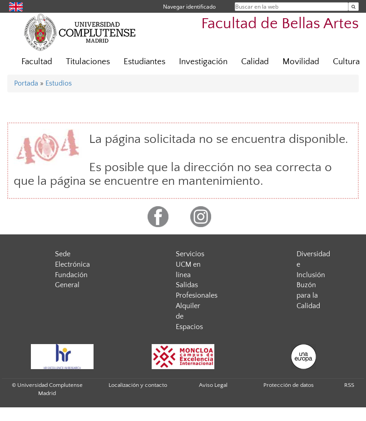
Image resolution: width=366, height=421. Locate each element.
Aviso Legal (213, 385)
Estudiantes (144, 61)
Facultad (36, 61)
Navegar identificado (189, 6)
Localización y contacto (138, 385)
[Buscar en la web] (353, 6)
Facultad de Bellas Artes (280, 23)
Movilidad (300, 61)
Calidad (255, 61)
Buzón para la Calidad (308, 295)
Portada (26, 83)
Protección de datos (288, 385)
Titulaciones (88, 61)
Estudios (58, 83)
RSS (349, 385)
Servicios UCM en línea (190, 264)
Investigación (203, 61)
